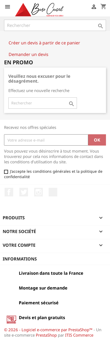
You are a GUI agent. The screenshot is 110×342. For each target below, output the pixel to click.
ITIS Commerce (79, 335)
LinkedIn (53, 192)
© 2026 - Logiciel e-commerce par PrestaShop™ (49, 329)
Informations (20, 259)
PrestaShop (46, 335)
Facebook (9, 192)
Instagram (38, 192)
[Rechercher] (55, 25)
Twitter (23, 192)
